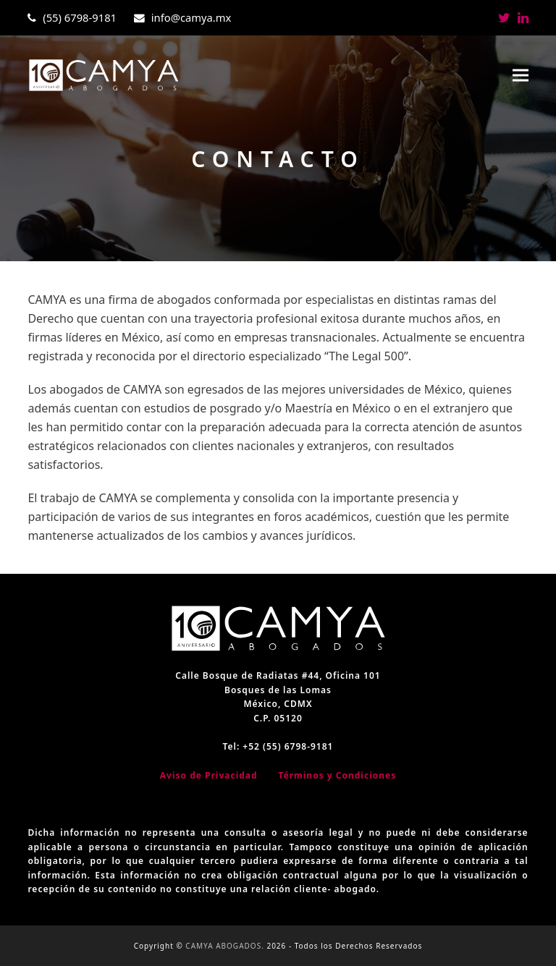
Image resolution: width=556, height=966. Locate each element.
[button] (520, 75)
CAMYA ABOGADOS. (224, 946)
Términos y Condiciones (337, 775)
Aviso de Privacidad (209, 775)
